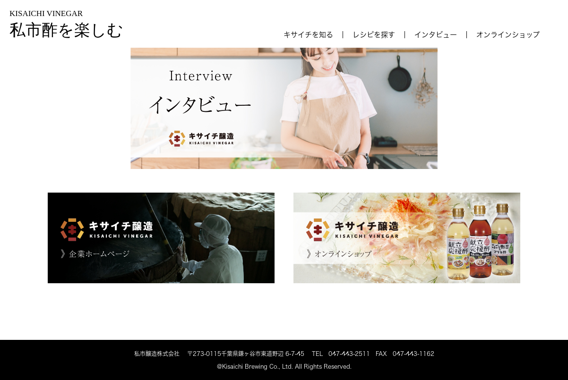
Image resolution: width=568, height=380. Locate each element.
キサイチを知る (308, 34)
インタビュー (435, 34)
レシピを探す (374, 34)
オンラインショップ (508, 34)
